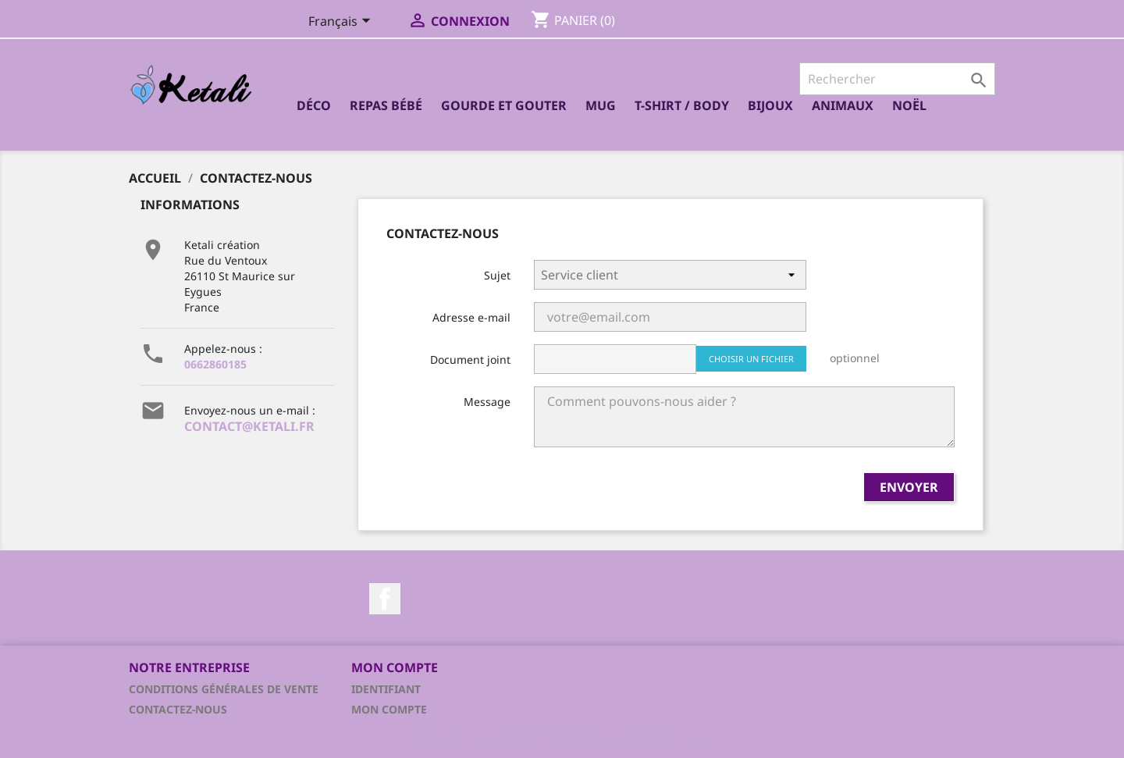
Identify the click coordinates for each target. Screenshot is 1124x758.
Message (487, 401)
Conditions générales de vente (223, 688)
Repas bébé (386, 105)
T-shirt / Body (682, 105)
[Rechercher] (897, 78)
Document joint (470, 359)
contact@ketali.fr (249, 426)
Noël (909, 105)
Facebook (384, 598)
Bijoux (770, 105)
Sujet (497, 275)
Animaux (842, 105)
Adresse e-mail (471, 317)
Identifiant (386, 688)
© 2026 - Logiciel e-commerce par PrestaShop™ (562, 738)
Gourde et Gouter (504, 105)
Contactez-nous (178, 709)
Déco (314, 105)
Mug (600, 105)
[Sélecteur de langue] (342, 22)
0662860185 (215, 364)
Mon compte (389, 709)
